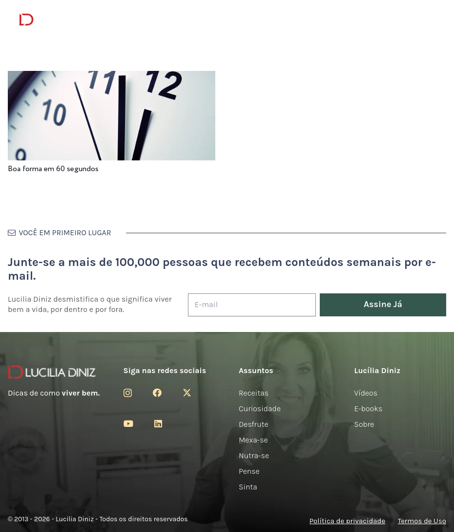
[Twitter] (187, 392)
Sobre (364, 424)
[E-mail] (252, 304)
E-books (368, 408)
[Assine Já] (383, 304)
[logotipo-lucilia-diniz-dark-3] (59, 20)
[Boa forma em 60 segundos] (111, 77)
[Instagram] (128, 393)
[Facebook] (157, 392)
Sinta (248, 486)
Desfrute (253, 424)
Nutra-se (254, 455)
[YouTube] (128, 423)
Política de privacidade (347, 520)
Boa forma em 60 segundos (53, 169)
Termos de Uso (422, 520)
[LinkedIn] (158, 423)
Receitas (253, 393)
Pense (249, 471)
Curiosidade (260, 408)
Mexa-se (253, 439)
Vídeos (366, 393)
